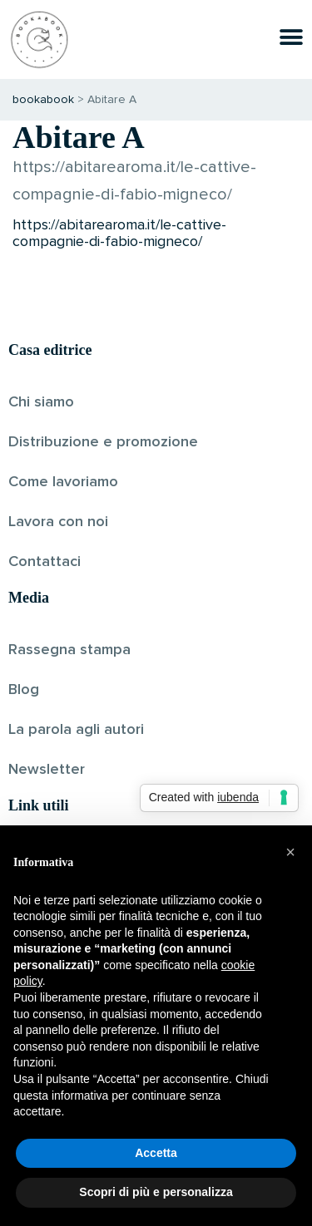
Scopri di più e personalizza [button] (155, 1192)
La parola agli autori (76, 729)
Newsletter (46, 769)
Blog (23, 689)
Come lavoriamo (63, 482)
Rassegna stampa (69, 650)
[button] (290, 852)
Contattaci (44, 561)
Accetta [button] (156, 1153)
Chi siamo (41, 402)
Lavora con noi (58, 522)
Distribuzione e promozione (103, 442)
